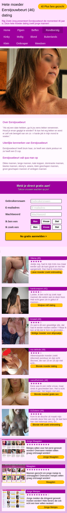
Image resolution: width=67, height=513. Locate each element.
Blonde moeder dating (46, 366)
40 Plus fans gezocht (52, 6)
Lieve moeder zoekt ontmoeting (46, 272)
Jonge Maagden (50, 457)
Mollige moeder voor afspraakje (46, 333)
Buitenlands (50, 36)
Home (7, 30)
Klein (6, 43)
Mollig (20, 36)
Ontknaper (22, 43)
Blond (34, 36)
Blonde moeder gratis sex (46, 394)
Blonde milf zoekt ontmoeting (46, 424)
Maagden (50, 482)
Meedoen (40, 43)
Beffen (35, 30)
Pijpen (20, 30)
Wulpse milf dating (46, 305)
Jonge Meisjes (51, 507)
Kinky (7, 36)
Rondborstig (52, 30)
